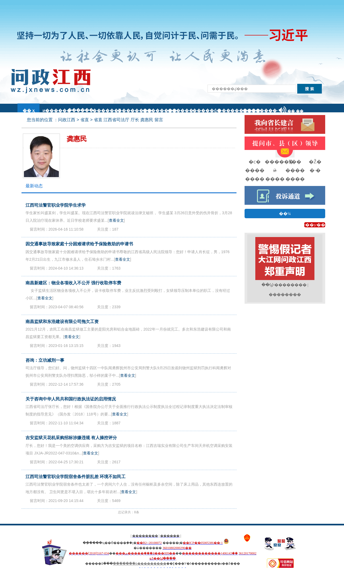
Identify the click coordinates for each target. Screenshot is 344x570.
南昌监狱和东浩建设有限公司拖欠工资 (62, 321)
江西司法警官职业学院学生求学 (56, 205)
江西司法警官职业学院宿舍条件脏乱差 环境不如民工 (76, 476)
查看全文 (116, 220)
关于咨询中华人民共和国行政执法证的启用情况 (71, 399)
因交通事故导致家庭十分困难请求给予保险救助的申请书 (79, 244)
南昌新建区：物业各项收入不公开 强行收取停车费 (73, 283)
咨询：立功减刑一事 (45, 360)
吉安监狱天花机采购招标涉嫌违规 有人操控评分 (71, 437)
